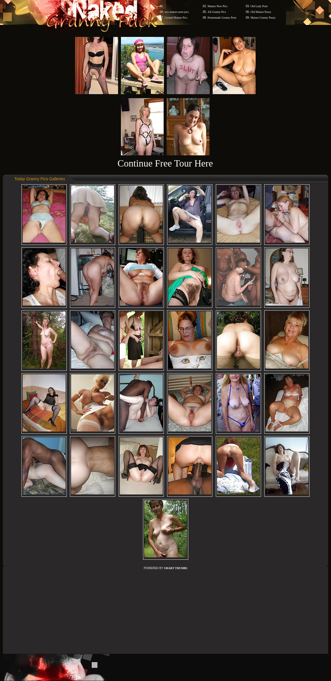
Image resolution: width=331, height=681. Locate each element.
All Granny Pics (216, 11)
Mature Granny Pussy (262, 17)
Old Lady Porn (258, 6)
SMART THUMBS (175, 568)
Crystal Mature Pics (175, 17)
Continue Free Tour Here (165, 163)
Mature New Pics (217, 6)
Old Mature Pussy (260, 11)
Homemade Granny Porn (221, 17)
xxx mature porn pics (176, 11)
